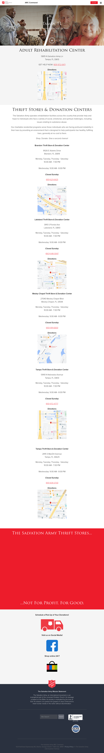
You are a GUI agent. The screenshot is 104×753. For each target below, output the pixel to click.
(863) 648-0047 (52, 253)
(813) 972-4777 (52, 404)
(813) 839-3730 (52, 483)
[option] (52, 25)
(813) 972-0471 (59, 64)
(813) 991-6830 (52, 328)
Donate (94, 2)
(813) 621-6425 (52, 179)
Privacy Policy (69, 747)
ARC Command (31, 2)
